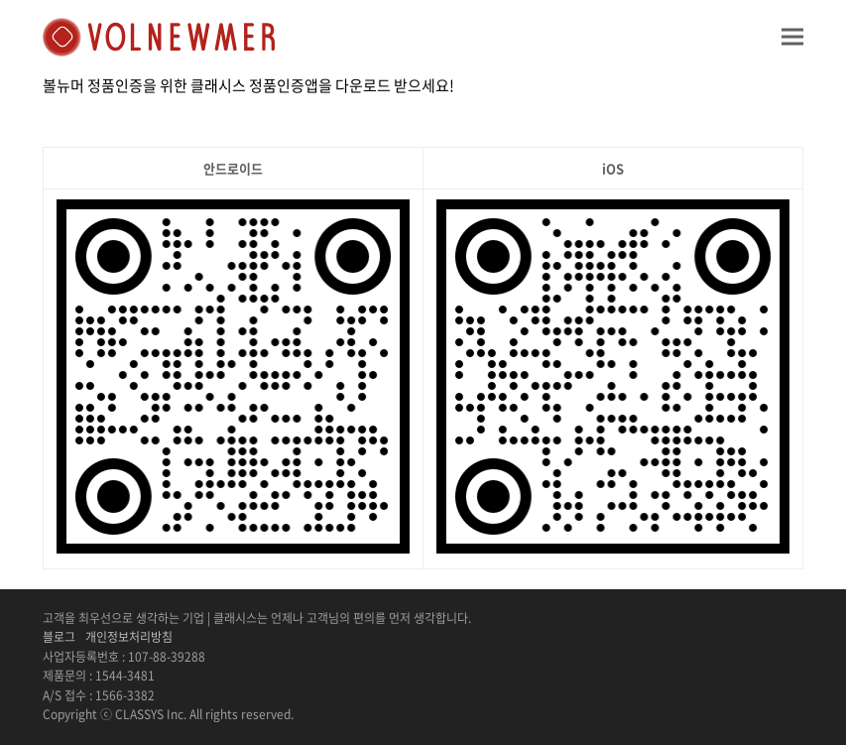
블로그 (59, 637)
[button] (792, 36)
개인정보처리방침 (129, 637)
